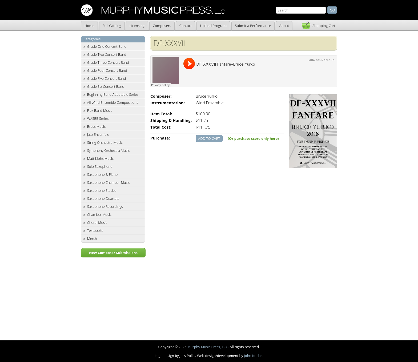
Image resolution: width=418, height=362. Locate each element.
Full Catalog (112, 25)
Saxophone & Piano (102, 174)
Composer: (161, 96)
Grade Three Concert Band (108, 62)
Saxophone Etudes (101, 190)
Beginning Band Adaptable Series (113, 94)
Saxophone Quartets (103, 198)
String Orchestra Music (105, 142)
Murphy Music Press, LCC (207, 346)
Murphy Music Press (153, 10)
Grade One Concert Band (107, 46)
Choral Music (97, 222)
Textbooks (95, 230)
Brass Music (96, 126)
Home (89, 25)
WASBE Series (98, 118)
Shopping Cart (323, 25)
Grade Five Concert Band (106, 78)
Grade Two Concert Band (106, 54)
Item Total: (161, 114)
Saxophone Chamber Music (108, 182)
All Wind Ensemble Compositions (112, 102)
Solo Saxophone (99, 166)
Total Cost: (160, 127)
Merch (92, 238)
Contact (185, 25)
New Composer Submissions (113, 252)
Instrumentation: (167, 103)
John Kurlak (253, 355)
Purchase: (160, 138)
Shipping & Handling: (171, 120)
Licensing (137, 25)
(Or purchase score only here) (253, 138)
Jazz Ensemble (98, 134)
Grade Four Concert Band (107, 70)
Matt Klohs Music (100, 158)
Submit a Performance (253, 25)
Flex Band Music (99, 110)
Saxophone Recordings (105, 206)
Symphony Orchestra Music (108, 150)
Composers (162, 25)
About (284, 25)
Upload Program (213, 25)
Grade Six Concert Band (105, 86)
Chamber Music (99, 214)
